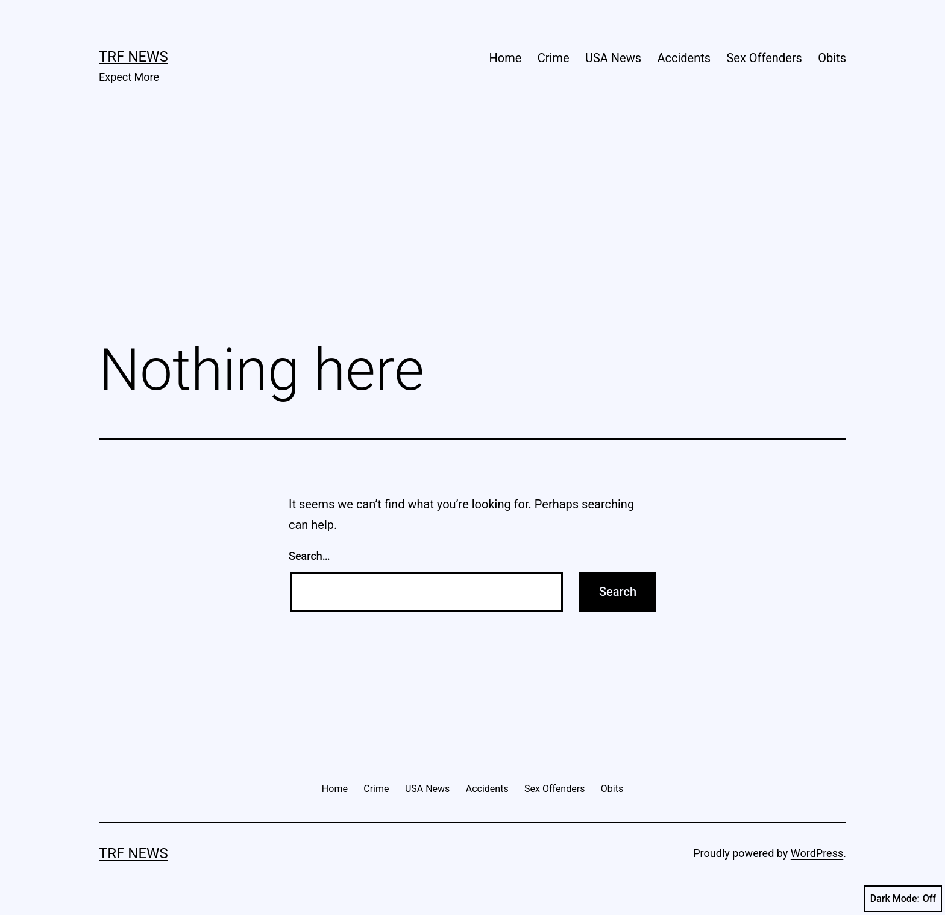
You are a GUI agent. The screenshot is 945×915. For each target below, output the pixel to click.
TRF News (133, 56)
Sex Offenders (764, 58)
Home (505, 58)
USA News (613, 58)
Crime (554, 58)
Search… (309, 555)
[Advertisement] (472, 229)
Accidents (684, 58)
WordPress (817, 853)
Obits (832, 58)
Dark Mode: (903, 898)
